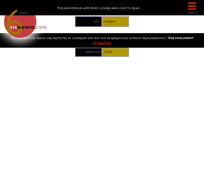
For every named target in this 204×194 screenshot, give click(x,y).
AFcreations (102, 43)
